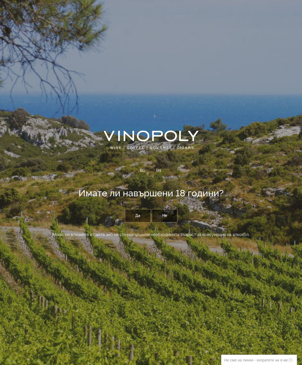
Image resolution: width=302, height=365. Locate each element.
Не (164, 216)
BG (142, 171)
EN (158, 171)
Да (137, 216)
